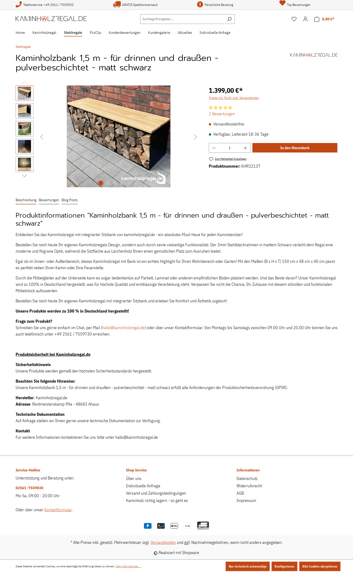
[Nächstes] (195, 136)
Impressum (246, 500)
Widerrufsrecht (249, 485)
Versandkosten (163, 542)
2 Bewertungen (222, 113)
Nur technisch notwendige (248, 566)
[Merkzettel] (294, 19)
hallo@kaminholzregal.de (123, 327)
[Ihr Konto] (305, 19)
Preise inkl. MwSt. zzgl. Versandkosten (234, 98)
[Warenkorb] (324, 19)
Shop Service (136, 470)
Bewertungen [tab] (49, 199)
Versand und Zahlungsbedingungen (156, 493)
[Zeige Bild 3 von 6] (115, 183)
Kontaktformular (58, 509)
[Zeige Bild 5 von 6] (129, 183)
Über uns (133, 478)
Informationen (248, 470)
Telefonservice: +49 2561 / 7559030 (45, 5)
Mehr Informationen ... (128, 566)
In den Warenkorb (294, 147)
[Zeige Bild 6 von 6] (136, 183)
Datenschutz (247, 478)
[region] (107, 136)
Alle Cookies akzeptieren (319, 566)
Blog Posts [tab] (70, 199)
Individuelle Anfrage (143, 485)
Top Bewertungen (294, 5)
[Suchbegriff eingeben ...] (182, 19)
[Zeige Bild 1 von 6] (101, 183)
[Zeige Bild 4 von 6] (122, 183)
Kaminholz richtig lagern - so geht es (157, 500)
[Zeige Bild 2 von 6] (108, 183)
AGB (240, 493)
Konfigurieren (284, 566)
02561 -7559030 (29, 487)
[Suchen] (229, 19)
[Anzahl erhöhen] (245, 148)
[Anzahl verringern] (214, 148)
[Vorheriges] (41, 136)
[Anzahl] (230, 148)
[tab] (26, 200)
